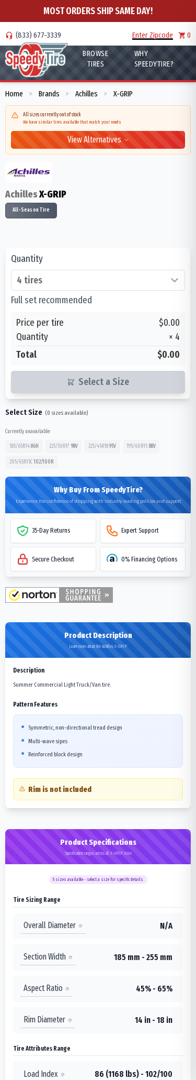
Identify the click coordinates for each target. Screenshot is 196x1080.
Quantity (27, 259)
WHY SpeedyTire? (154, 59)
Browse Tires (95, 59)
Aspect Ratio (47, 988)
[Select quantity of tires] (98, 280)
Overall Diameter (53, 925)
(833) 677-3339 (38, 35)
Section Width (48, 957)
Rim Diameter (48, 1019)
